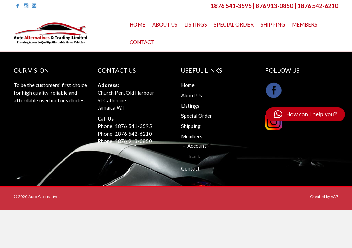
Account (196, 146)
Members (304, 24)
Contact (142, 42)
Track (193, 156)
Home (137, 24)
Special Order (234, 24)
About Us (164, 24)
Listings (195, 24)
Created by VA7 (324, 196)
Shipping (273, 24)
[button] (305, 114)
